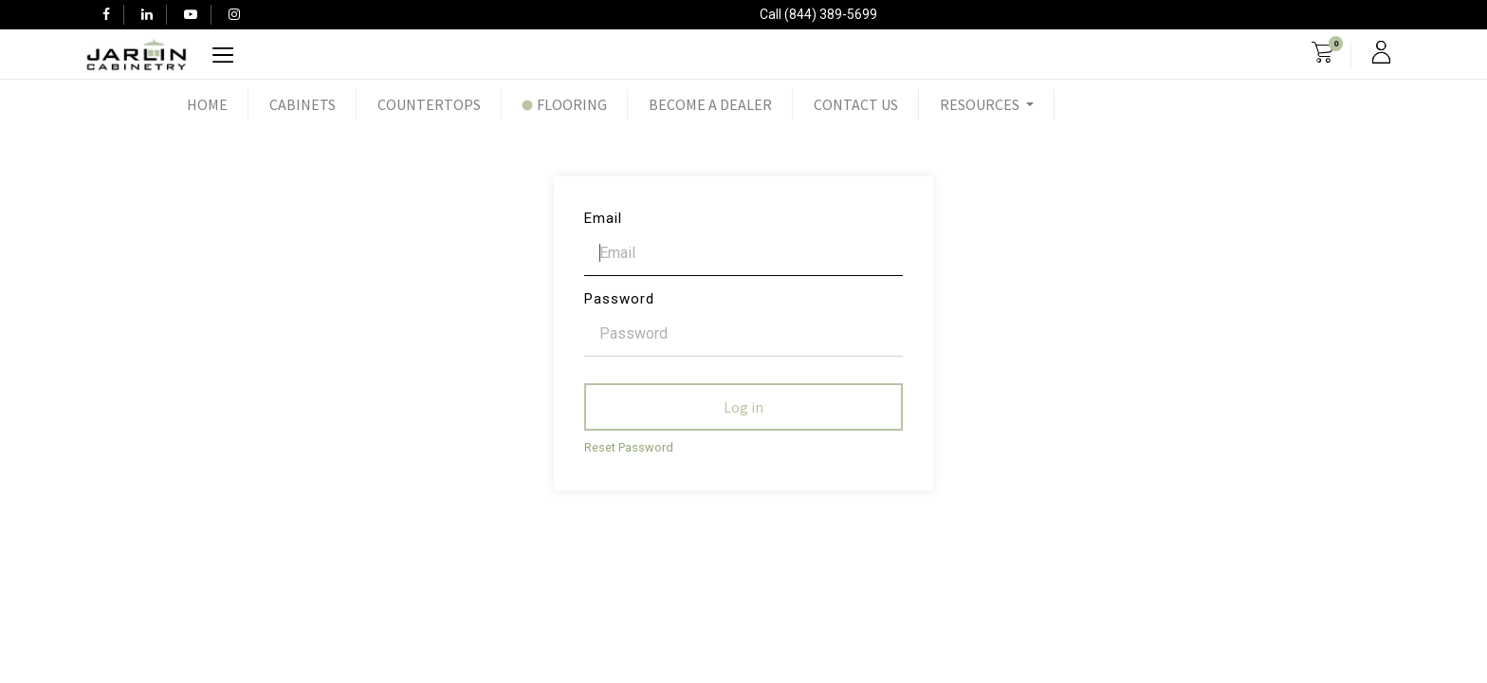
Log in (743, 406)
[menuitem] (207, 104)
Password (619, 298)
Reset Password (628, 447)
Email (603, 218)
